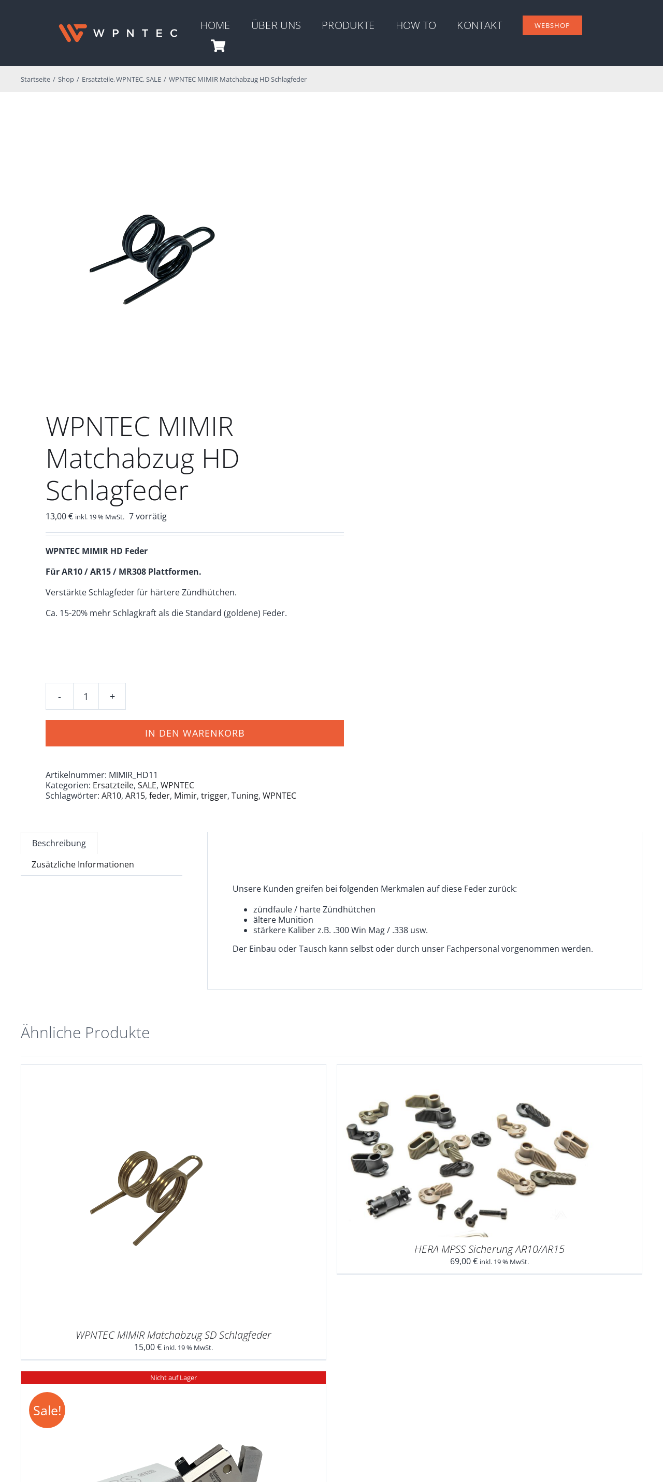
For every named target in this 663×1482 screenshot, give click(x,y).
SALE (147, 785)
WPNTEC (177, 785)
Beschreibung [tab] (59, 843)
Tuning (245, 795)
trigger (214, 795)
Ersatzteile (113, 785)
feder (159, 795)
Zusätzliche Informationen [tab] (83, 864)
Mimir (185, 795)
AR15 (135, 795)
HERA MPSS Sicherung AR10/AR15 (489, 1249)
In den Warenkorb (195, 733)
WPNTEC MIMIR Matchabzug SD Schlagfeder (173, 1335)
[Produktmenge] (86, 696)
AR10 (111, 795)
